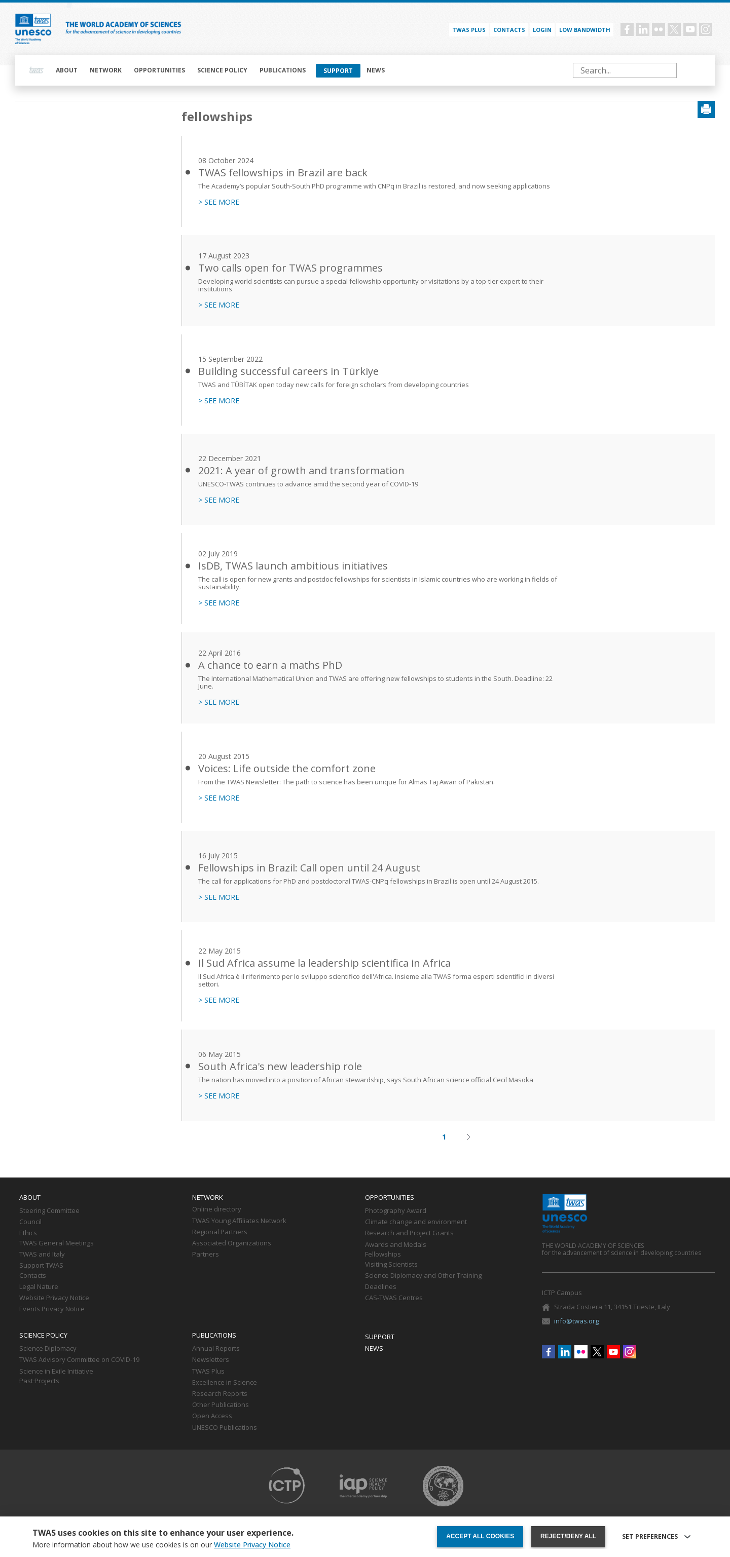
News (376, 70)
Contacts (509, 29)
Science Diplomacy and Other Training (423, 1276)
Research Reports (219, 1394)
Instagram (705, 29)
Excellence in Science (224, 1383)
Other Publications (220, 1405)
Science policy (222, 70)
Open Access (212, 1416)
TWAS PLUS (469, 29)
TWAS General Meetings (56, 1243)
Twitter (674, 29)
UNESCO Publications (224, 1428)
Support (338, 70)
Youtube (690, 29)
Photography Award (395, 1211)
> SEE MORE (218, 202)
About (67, 70)
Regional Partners (219, 1232)
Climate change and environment (416, 1222)
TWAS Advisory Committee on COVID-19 (79, 1360)
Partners (205, 1254)
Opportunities (159, 70)
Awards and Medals (395, 1245)
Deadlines (380, 1287)
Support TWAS (41, 1266)
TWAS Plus (208, 1372)
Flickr (658, 29)
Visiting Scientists (391, 1265)
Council (30, 1222)
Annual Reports (216, 1349)
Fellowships (383, 1254)
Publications (283, 70)
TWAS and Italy (42, 1254)
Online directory (216, 1209)
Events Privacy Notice (52, 1309)
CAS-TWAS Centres (394, 1298)
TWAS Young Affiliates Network (239, 1221)
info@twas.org (576, 1320)
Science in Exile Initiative (56, 1372)
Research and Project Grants (409, 1233)
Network (106, 70)
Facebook (627, 29)
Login (542, 29)
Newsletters (210, 1360)
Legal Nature (38, 1287)
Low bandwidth (584, 29)
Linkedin (642, 29)
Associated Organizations (231, 1243)
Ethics (28, 1233)
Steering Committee (49, 1211)
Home (36, 70)
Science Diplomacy (48, 1349)
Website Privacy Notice (54, 1298)
